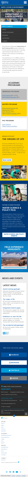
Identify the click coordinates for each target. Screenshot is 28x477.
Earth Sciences (7, 26)
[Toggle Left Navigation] (25, 26)
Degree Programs (8, 32)
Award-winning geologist (11, 289)
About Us (3, 423)
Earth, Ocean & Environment (12, 7)
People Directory (4, 449)
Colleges (2, 439)
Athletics (2, 425)
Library (2, 440)
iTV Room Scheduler (5, 406)
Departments (6, 389)
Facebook (14, 355)
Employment (3, 430)
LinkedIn (14, 378)
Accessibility (24, 475)
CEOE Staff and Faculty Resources (9, 400)
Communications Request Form (8, 403)
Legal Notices (18, 475)
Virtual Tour (3, 429)
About (4, 29)
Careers (4, 41)
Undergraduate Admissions (6, 435)
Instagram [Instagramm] (14, 362)
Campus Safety (4, 452)
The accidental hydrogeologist (13, 325)
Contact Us (3, 459)
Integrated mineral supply (12, 308)
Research (5, 35)
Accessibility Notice (4, 447)
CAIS (20, 400)
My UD (2, 450)
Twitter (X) (14, 370)
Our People (5, 38)
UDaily (2, 427)
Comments (13, 475)
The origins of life (9, 299)
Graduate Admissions (5, 437)
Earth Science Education (9, 97)
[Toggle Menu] (25, 32)
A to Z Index (3, 454)
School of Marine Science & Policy (9, 394)
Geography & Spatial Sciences (17, 392)
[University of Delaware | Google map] (18, 462)
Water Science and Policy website (14, 235)
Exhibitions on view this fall (12, 316)
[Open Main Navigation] (25, 2)
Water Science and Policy (9, 113)
